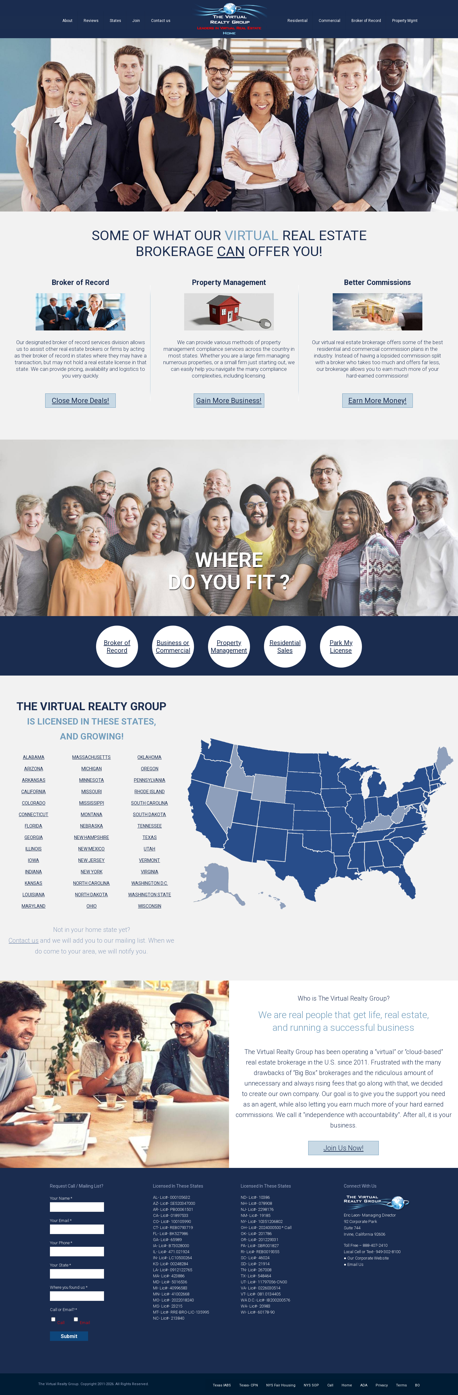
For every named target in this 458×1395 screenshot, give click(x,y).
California (33, 791)
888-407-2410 (375, 1245)
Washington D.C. (149, 883)
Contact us (23, 940)
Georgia (33, 837)
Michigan (91, 768)
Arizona (33, 768)
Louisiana (34, 894)
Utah (149, 848)
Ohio (92, 906)
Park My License (341, 646)
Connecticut (33, 814)
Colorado (33, 803)
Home (347, 1385)
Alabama (34, 757)
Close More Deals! (80, 401)
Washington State (149, 894)
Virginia (149, 871)
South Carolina (149, 803)
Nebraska (91, 826)
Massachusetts (91, 757)
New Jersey (91, 860)
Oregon (149, 768)
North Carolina (91, 883)
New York (91, 871)
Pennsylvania (149, 780)
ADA (363, 1385)
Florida (33, 826)
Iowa (33, 860)
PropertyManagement (229, 646)
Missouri (91, 791)
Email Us (355, 1264)
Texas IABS (222, 1385)
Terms (401, 1385)
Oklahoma (149, 757)
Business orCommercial (173, 646)
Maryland (33, 906)
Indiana (33, 871)
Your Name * (77, 1204)
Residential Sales (285, 646)
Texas (149, 837)
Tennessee (149, 826)
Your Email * (77, 1226)
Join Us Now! (343, 1148)
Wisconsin (149, 906)
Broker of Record (117, 646)
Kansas (33, 883)
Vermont (149, 860)
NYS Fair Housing (280, 1385)
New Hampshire (91, 837)
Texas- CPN (248, 1385)
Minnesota (91, 780)
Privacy (382, 1385)
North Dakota (91, 894)
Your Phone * (77, 1248)
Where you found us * (77, 1293)
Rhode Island (150, 791)
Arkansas (33, 780)
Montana (91, 814)
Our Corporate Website (368, 1258)
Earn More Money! (377, 401)
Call (330, 1385)
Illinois (33, 848)
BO (417, 1385)
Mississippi (91, 803)
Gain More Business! (228, 401)
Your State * (77, 1271)
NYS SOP (311, 1385)
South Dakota (149, 814)
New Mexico (91, 848)
